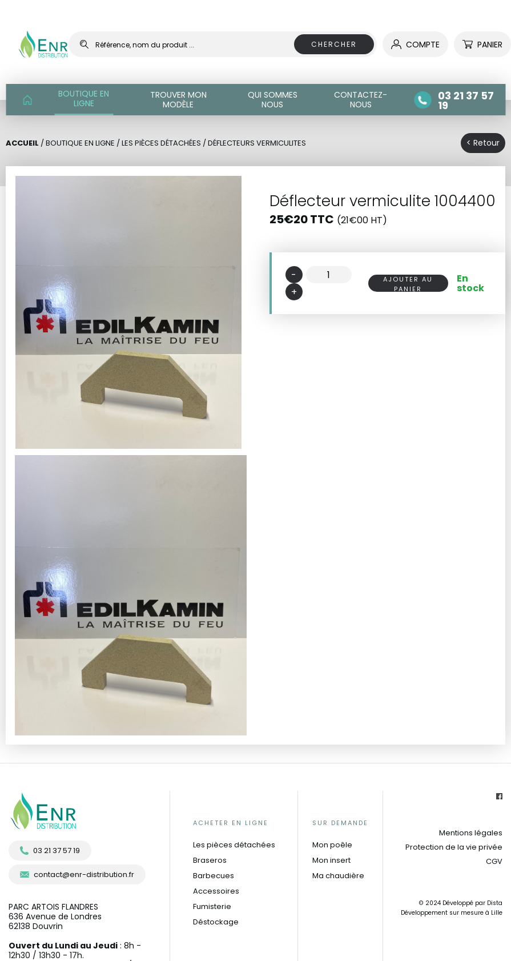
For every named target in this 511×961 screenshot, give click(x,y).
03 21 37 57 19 (50, 850)
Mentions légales (470, 833)
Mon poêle (332, 845)
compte (415, 44)
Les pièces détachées (234, 845)
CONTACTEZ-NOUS (360, 99)
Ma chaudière (338, 875)
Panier (482, 44)
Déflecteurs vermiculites (257, 143)
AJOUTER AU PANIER (408, 283)
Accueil (22, 143)
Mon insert (331, 860)
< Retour (483, 142)
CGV (494, 861)
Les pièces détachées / (165, 143)
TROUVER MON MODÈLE (178, 99)
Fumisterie (212, 906)
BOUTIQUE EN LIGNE (83, 98)
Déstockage (216, 922)
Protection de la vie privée (453, 847)
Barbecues (213, 875)
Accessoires (216, 891)
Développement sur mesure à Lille (451, 912)
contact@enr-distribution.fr (77, 874)
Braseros (210, 860)
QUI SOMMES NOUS (272, 99)
